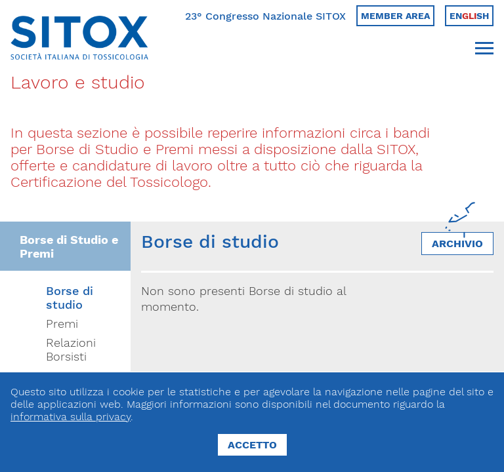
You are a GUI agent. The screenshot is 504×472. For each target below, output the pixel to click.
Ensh (469, 15)
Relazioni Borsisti (71, 349)
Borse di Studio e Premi (69, 246)
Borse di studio (69, 297)
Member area (395, 15)
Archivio (457, 243)
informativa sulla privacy (70, 416)
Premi (62, 323)
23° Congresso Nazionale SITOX (265, 16)
